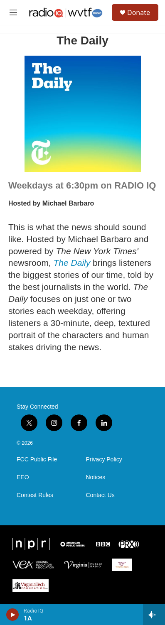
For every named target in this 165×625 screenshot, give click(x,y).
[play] (12, 614)
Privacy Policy (104, 459)
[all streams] (154, 614)
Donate (138, 12)
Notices (96, 477)
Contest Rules (35, 495)
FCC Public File (37, 459)
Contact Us (100, 495)
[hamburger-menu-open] (13, 12)
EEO (23, 477)
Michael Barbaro (68, 203)
